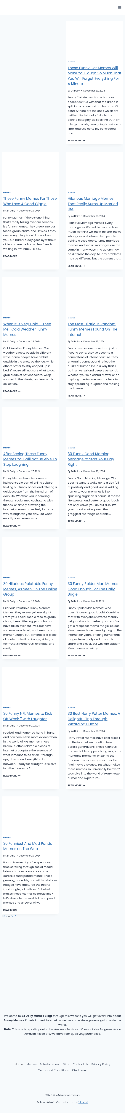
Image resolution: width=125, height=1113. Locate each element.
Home (19, 1064)
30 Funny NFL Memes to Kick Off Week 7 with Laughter (27, 716)
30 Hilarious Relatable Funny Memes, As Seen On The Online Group (30, 589)
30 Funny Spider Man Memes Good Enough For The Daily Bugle (93, 589)
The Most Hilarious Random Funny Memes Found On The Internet (92, 329)
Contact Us (80, 1064)
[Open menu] (119, 7)
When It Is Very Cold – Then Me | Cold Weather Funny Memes (27, 329)
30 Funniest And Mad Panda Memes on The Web (27, 846)
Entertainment (50, 1064)
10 (12, 916)
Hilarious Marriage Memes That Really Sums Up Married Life (93, 204)
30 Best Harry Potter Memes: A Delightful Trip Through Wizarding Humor (94, 719)
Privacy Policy (100, 1064)
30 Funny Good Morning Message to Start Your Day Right (91, 459)
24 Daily (75, 90)
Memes (71, 61)
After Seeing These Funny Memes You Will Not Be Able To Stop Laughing (30, 459)
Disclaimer (79, 1070)
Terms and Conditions (53, 1070)
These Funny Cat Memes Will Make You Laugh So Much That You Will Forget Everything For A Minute (94, 75)
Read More (76, 140)
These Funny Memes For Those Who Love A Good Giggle (30, 201)
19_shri (83, 1102)
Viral (66, 1064)
